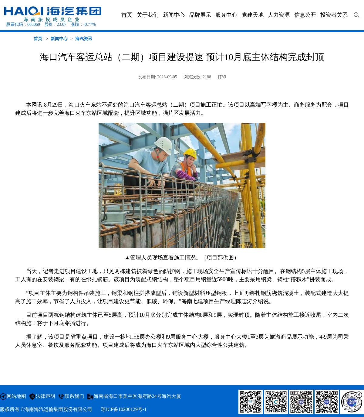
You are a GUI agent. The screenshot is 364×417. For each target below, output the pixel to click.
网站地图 (16, 396)
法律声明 (45, 396)
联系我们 (74, 396)
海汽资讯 (83, 38)
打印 (221, 77)
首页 (38, 38)
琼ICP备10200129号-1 (124, 409)
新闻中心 (59, 38)
